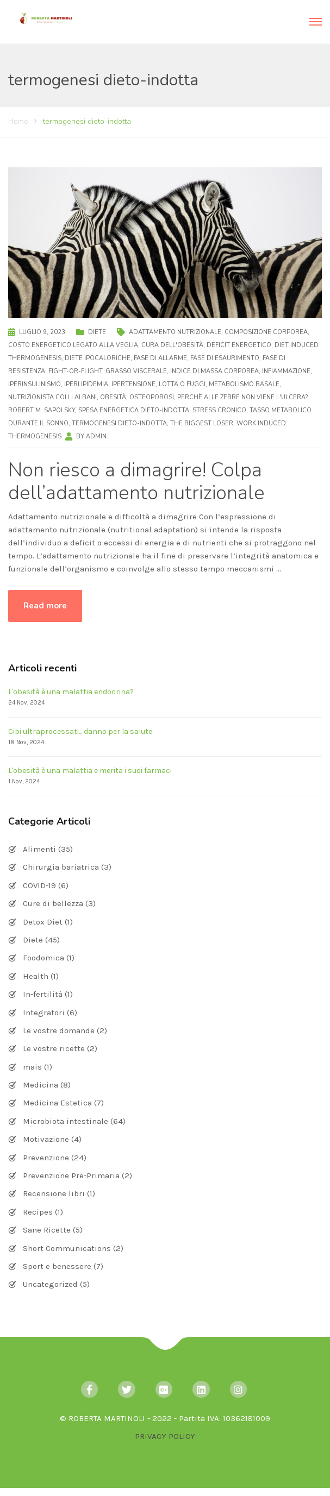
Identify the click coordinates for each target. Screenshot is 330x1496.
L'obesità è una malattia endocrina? (71, 691)
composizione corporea (266, 332)
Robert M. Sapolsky (41, 410)
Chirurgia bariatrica (61, 867)
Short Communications (67, 1248)
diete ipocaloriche (97, 358)
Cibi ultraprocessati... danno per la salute (80, 731)
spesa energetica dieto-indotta (133, 410)
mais (32, 1067)
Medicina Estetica (57, 1103)
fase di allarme (160, 358)
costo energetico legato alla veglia (73, 345)
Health (35, 976)
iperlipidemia (86, 384)
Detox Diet (43, 922)
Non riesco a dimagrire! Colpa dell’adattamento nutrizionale (136, 481)
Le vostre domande (59, 1030)
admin (96, 436)
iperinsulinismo (34, 384)
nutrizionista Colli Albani (52, 397)
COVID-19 (39, 885)
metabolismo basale (244, 384)
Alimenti (39, 849)
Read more (45, 605)
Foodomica (43, 958)
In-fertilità (43, 994)
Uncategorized (50, 1284)
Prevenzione (46, 1157)
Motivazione (46, 1139)
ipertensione (133, 384)
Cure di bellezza (53, 903)
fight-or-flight (75, 371)
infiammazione (286, 371)
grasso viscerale (136, 371)
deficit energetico (239, 345)
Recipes (38, 1212)
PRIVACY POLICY (165, 1436)
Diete (97, 332)
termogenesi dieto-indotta (119, 423)
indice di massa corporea (214, 371)
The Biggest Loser (201, 423)
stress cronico (219, 410)
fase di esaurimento (224, 358)
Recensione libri (54, 1193)
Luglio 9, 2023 (42, 332)
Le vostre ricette (54, 1048)
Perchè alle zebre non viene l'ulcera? (242, 397)
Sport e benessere (57, 1266)
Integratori (44, 1012)
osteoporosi (151, 397)
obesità (113, 397)
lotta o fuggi (182, 384)
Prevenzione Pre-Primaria (71, 1175)
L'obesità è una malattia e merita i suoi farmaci (90, 770)
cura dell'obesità (172, 345)
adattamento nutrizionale (175, 332)
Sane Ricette (47, 1230)
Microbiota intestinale (65, 1121)
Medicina (40, 1085)
